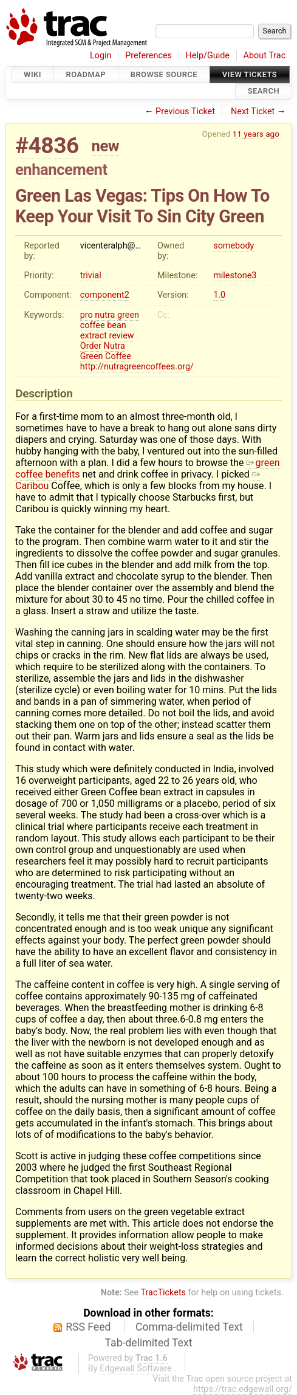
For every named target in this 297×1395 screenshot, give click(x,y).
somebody (233, 246)
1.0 (219, 295)
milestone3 (234, 275)
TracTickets (163, 1292)
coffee (92, 325)
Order (90, 346)
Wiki (32, 74)
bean (116, 325)
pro (86, 315)
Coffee (118, 356)
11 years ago (256, 134)
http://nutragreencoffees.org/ (137, 367)
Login (101, 55)
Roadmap (86, 74)
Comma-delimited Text (189, 1327)
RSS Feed (88, 1327)
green (128, 315)
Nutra (114, 346)
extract (93, 336)
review (121, 336)
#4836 (47, 145)
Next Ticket (253, 111)
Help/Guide (208, 55)
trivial (90, 275)
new (106, 146)
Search (263, 91)
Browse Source (164, 74)
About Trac (265, 55)
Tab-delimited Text (149, 1343)
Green (91, 356)
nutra (105, 315)
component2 (104, 295)
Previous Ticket (185, 111)
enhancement (61, 169)
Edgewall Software (136, 1368)
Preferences (148, 55)
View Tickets (249, 74)
